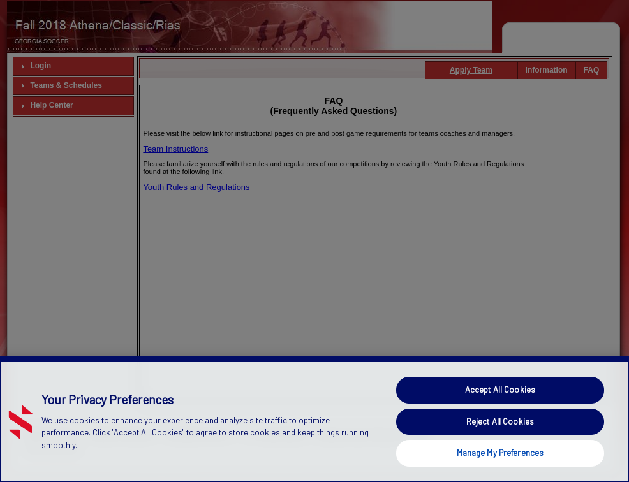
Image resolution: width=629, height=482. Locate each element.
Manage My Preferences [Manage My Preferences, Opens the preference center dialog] (500, 465)
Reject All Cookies (500, 434)
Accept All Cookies (500, 402)
